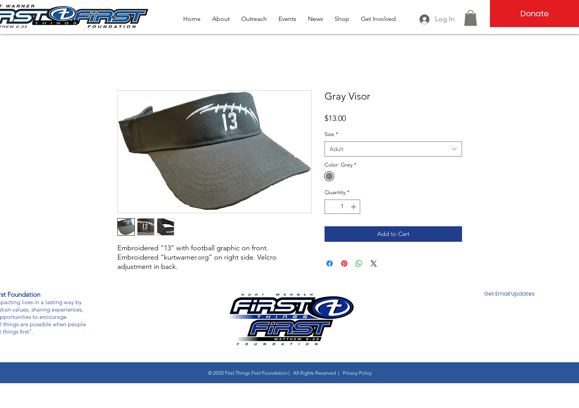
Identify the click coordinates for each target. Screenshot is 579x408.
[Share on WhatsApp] (359, 263)
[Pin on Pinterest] (344, 263)
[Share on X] (373, 263)
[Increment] (354, 206)
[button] (470, 18)
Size (331, 134)
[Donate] (534, 13)
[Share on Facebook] (329, 263)
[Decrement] (330, 206)
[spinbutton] (342, 206)
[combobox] (393, 149)
